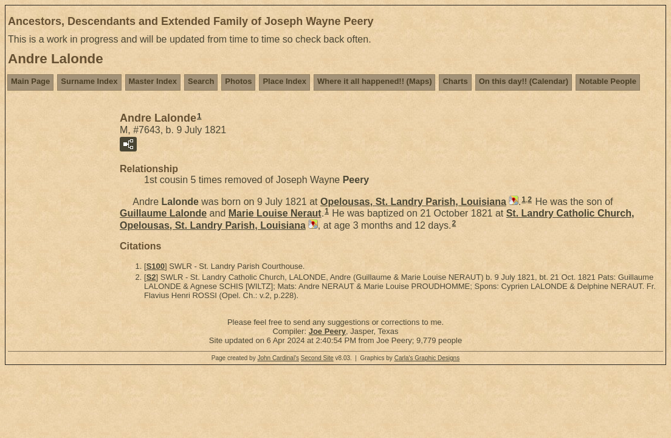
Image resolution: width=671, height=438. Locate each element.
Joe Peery (327, 331)
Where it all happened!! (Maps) (374, 81)
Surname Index (89, 81)
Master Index (153, 81)
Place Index (284, 81)
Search (201, 81)
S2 (151, 277)
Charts (454, 81)
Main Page (30, 81)
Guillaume (163, 213)
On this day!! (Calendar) (523, 81)
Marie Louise (275, 213)
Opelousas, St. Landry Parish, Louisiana (413, 201)
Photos (238, 81)
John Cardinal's (278, 358)
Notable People (607, 81)
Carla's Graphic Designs (427, 358)
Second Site (317, 358)
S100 (155, 266)
